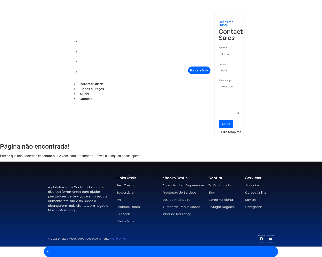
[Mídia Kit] (233, 8)
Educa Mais (125, 221)
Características (93, 42)
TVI (118, 199)
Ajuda (85, 62)
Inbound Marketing (176, 214)
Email (223, 64)
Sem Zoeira (125, 185)
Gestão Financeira (176, 199)
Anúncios (252, 185)
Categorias (253, 207)
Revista (250, 199)
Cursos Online (256, 192)
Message (225, 80)
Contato (87, 72)
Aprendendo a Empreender (183, 185)
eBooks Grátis (174, 177)
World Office (118, 239)
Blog (211, 192)
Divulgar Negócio (221, 207)
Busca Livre (124, 192)
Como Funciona (220, 199)
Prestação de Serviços (179, 192)
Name (223, 48)
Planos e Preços (93, 52)
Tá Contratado (219, 185)
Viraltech (123, 214)
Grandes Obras (128, 207)
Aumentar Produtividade (181, 207)
